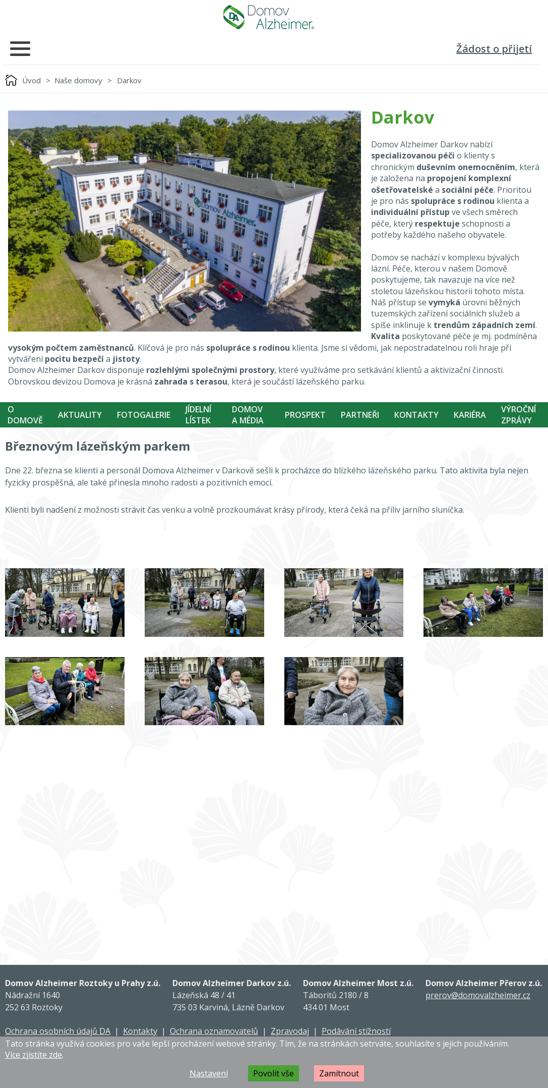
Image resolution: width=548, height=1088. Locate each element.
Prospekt (305, 414)
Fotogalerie (143, 414)
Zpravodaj (290, 1031)
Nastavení (209, 1073)
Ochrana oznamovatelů (214, 1031)
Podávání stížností (356, 1031)
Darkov (129, 80)
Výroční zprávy (518, 415)
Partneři (360, 414)
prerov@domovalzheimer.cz (477, 995)
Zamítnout (339, 1073)
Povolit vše (273, 1073)
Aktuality (80, 414)
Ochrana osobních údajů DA (57, 1031)
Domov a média (248, 415)
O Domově (25, 415)
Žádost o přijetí (494, 49)
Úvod (31, 80)
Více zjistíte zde (33, 1054)
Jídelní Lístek (198, 415)
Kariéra (470, 414)
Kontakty (416, 414)
